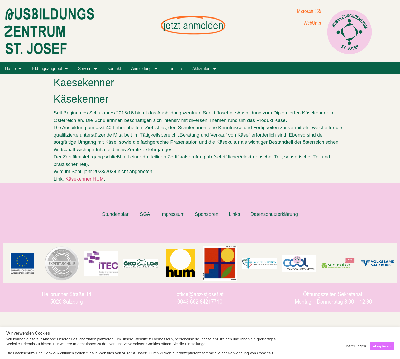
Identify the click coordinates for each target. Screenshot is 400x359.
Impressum (172, 214)
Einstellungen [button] (354, 346)
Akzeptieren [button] (382, 346)
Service (87, 69)
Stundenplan (116, 214)
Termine (175, 68)
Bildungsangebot (50, 69)
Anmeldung (144, 69)
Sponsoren (206, 214)
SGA (145, 214)
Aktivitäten (204, 69)
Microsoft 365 (309, 11)
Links (234, 214)
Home (13, 69)
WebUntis (312, 23)
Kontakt (114, 68)
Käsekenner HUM (84, 179)
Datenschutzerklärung (274, 214)
